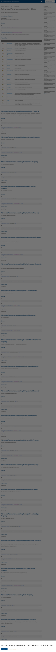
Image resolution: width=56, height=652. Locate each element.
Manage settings (12, 649)
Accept (4, 649)
